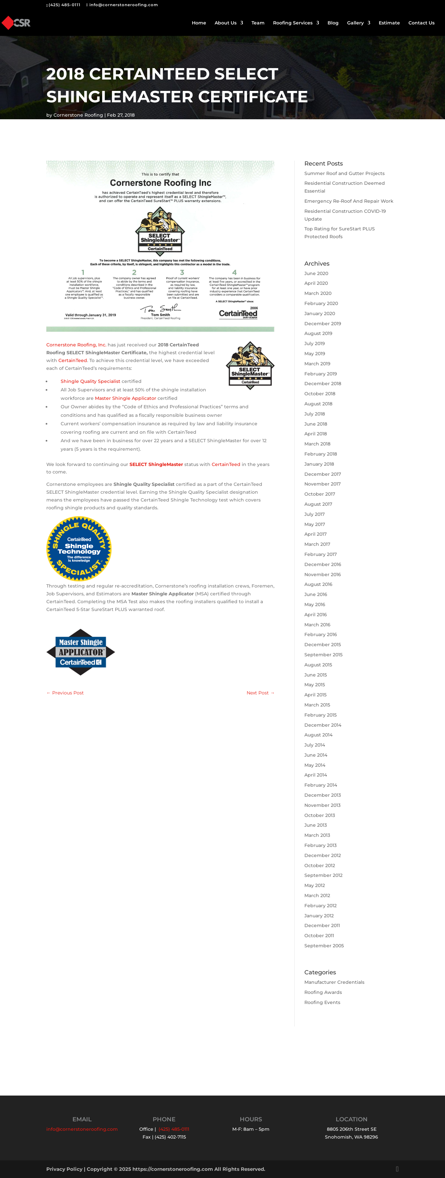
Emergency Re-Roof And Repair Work (348, 201)
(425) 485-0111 (65, 4)
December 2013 (322, 795)
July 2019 (314, 343)
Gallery (355, 23)
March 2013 (317, 835)
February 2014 (320, 785)
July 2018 (314, 414)
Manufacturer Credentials (334, 982)
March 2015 (317, 705)
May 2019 (314, 353)
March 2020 (317, 293)
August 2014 (318, 735)
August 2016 (318, 584)
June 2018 (315, 424)
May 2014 (314, 765)
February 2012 (320, 906)
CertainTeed (72, 360)
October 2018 (319, 394)
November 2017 (322, 484)
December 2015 (322, 644)
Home (199, 23)
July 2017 (314, 514)
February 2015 (320, 715)
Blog (333, 23)
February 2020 (321, 303)
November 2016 (322, 574)
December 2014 (322, 725)
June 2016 (315, 594)
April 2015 (315, 695)
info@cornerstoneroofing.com (82, 1129)
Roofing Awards (323, 992)
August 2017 (318, 504)
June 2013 (315, 825)
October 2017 (319, 494)
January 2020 (319, 313)
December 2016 (322, 564)
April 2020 (316, 283)
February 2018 (320, 454)
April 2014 (315, 775)
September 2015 (323, 655)
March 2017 (317, 544)
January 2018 (319, 464)
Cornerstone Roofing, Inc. (76, 345)
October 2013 (319, 815)
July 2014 (314, 745)
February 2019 (320, 374)
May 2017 (314, 524)
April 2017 (315, 534)
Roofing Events (322, 1002)
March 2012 (317, 895)
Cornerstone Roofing (78, 115)
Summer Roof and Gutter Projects (344, 173)
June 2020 (316, 273)
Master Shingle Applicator (125, 398)
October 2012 (319, 865)
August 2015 (318, 665)
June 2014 (315, 755)
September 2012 (323, 875)
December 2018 (322, 383)
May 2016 (314, 604)
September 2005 (324, 946)
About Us (226, 23)
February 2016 (320, 634)
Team (258, 23)
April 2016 (315, 615)
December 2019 (322, 324)
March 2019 (317, 364)
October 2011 (319, 935)
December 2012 (322, 855)
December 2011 (322, 925)
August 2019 (318, 333)
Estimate (389, 23)
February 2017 (320, 554)
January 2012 (319, 916)
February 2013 (320, 845)
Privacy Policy (64, 1169)
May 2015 (314, 685)
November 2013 (322, 805)
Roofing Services (293, 23)
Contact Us (421, 23)
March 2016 (317, 625)
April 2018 (315, 434)
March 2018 (317, 444)
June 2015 (315, 675)
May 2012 (314, 885)
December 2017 (322, 474)
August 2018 (318, 404)
